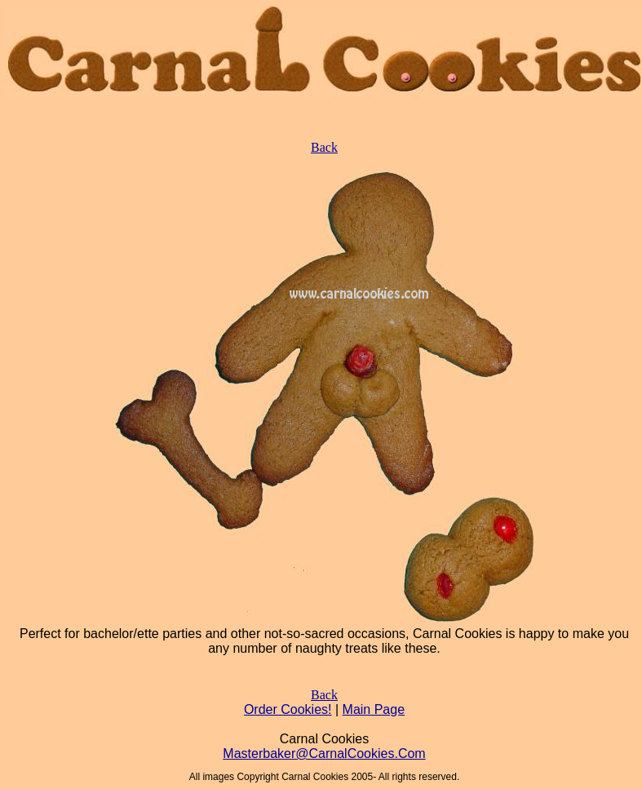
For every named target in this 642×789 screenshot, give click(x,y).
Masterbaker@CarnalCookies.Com (324, 753)
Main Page (374, 709)
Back (324, 147)
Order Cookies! (288, 709)
